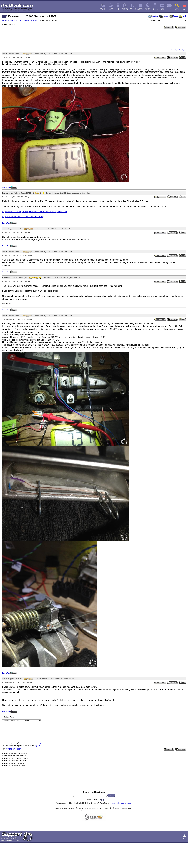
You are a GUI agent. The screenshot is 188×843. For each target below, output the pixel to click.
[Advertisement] (94, 38)
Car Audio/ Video (110, 9)
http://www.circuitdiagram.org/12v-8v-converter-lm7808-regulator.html (34, 211)
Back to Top (6, 187)
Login (182, 16)
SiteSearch (177, 9)
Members (153, 16)
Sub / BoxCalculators (155, 9)
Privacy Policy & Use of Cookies (122, 803)
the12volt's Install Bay (14, 20)
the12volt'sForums (103, 9)
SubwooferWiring (148, 9)
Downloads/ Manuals (125, 9)
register (37, 746)
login (40, 743)
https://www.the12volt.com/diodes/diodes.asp (23, 216)
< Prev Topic (174, 50)
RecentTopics (170, 9)
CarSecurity (118, 9)
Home (4, 20)
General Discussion (30, 20)
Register (174, 16)
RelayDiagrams (140, 9)
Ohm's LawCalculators (133, 9)
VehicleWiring (162, 9)
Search (163, 16)
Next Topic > (182, 50)
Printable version (13, 749)
